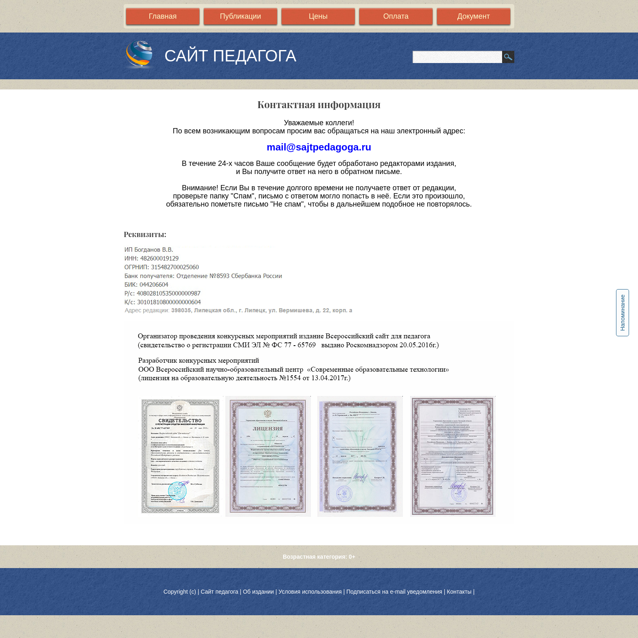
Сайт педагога (220, 591)
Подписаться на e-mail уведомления (394, 591)
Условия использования (309, 591)
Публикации (240, 16)
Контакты (459, 591)
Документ (473, 16)
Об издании (258, 591)
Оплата (396, 16)
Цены (318, 16)
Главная (163, 16)
